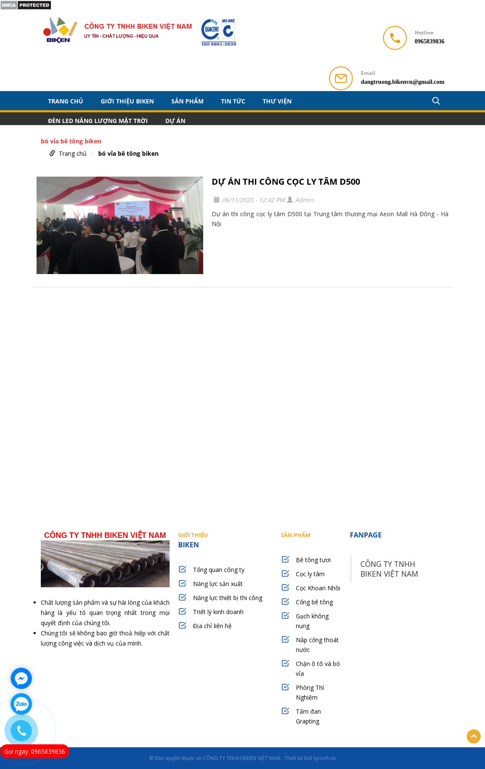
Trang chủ (65, 100)
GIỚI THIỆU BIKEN (127, 100)
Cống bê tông (314, 602)
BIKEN (225, 539)
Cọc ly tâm (310, 574)
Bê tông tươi (313, 560)
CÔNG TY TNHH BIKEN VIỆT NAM (389, 569)
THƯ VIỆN (277, 100)
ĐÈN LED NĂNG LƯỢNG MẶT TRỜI (98, 120)
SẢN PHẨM (187, 100)
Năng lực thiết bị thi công (227, 598)
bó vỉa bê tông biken (128, 153)
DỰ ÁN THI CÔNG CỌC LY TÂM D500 (286, 181)
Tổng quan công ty (218, 570)
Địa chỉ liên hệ (212, 626)
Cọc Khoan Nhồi (318, 588)
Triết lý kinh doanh (218, 612)
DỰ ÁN (175, 120)
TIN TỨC (233, 100)
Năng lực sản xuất (218, 584)
